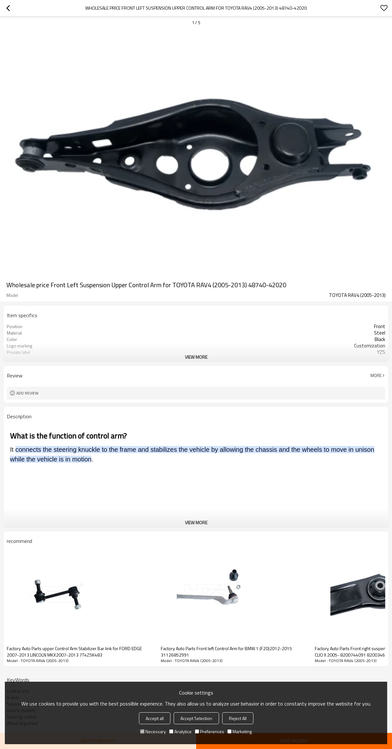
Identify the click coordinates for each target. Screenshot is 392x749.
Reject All (238, 718)
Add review (27, 393)
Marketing (239, 731)
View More (196, 357)
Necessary (153, 731)
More (376, 375)
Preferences (209, 731)
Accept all (155, 718)
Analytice (180, 731)
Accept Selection (196, 718)
